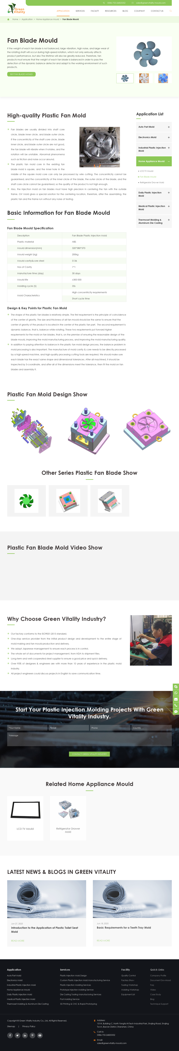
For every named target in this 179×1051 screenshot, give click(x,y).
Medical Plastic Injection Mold (19, 999)
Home (15, 19)
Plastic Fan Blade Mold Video (29, 586)
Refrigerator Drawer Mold (152, 182)
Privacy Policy (28, 1026)
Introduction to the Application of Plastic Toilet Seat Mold (44, 927)
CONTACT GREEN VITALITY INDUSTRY (89, 752)
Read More (17, 938)
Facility (95, 11)
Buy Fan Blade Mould (21, 74)
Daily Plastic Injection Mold (17, 994)
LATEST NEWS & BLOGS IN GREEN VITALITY (61, 873)
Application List (149, 113)
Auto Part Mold (146, 126)
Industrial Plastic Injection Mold (19, 985)
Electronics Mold (147, 137)
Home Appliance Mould (47, 19)
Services (80, 11)
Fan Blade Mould (71, 19)
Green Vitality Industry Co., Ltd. (34, 1020)
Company (139, 11)
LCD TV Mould (146, 171)
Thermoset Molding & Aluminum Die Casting (25, 1004)
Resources (110, 11)
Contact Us (157, 11)
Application (63, 11)
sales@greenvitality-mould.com (151, 2)
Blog (125, 11)
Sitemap (11, 1026)
